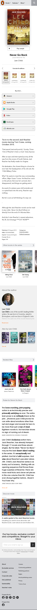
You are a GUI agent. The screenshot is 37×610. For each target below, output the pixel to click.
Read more (5, 323)
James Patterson (9, 391)
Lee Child (18, 60)
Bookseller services (8, 568)
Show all (4, 488)
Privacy (20, 581)
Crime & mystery (23, 232)
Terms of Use (24, 551)
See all (4, 346)
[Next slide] (33, 360)
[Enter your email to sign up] (16, 545)
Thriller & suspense (24, 234)
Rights (20, 574)
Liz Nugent (25, 393)
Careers (21, 564)
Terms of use (22, 584)
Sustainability (6, 583)
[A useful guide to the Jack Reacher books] (18, 507)
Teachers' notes (7, 587)
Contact (4, 572)
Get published (6, 580)
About (4, 564)
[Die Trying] (25, 261)
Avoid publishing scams (25, 577)
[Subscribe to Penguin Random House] (33, 544)
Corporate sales (7, 576)
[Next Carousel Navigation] (33, 245)
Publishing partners (24, 571)
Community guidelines (25, 567)
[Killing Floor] (9, 261)
